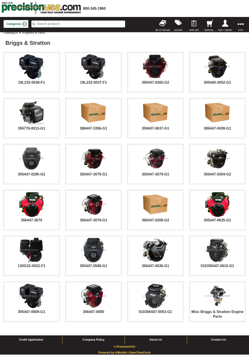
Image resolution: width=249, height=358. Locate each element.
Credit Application (31, 343)
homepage (41, 8)
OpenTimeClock (140, 356)
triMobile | (122, 356)
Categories (14, 24)
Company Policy (93, 343)
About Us (155, 343)
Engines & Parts (33, 36)
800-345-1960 (94, 8)
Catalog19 (10, 36)
